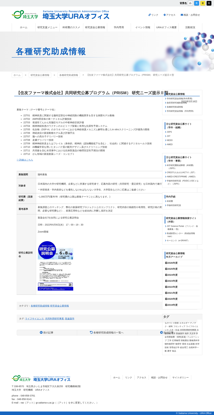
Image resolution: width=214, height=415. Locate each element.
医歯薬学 (69, 318)
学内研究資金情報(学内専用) (179, 98)
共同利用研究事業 (54, 318)
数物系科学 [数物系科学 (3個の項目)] (194, 340)
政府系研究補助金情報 (177, 103)
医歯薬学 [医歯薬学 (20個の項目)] (180, 333)
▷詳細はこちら (25, 159)
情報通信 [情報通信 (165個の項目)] (185, 340)
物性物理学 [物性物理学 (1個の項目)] (170, 344)
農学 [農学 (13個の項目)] (169, 351)
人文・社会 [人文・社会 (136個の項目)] (174, 330)
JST (168, 136)
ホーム (17, 75)
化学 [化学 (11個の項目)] (173, 333)
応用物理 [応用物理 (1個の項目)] (176, 340)
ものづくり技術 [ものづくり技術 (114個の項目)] (172, 323)
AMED (170, 144)
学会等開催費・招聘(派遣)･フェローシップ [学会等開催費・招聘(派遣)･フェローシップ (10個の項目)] (182, 337)
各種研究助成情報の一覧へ (108, 332)
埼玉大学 (25, 14)
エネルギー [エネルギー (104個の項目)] (184, 323)
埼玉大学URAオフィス (76, 14)
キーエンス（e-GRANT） (178, 240)
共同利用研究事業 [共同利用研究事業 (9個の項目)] (188, 330)
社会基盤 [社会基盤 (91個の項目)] (191, 344)
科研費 (170, 201)
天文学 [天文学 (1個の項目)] (192, 333)
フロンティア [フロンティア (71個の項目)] (179, 326)
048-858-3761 (28, 395)
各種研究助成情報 (68, 75)
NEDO (170, 140)
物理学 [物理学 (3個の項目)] (178, 344)
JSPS (169, 132)
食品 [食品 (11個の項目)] (174, 351)
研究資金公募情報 (40, 75)
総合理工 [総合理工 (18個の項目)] (184, 347)
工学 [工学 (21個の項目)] (169, 340)
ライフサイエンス (34, 318)
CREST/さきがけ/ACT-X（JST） (181, 172)
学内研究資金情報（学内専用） (181, 111)
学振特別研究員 (174, 205)
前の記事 (48, 332)
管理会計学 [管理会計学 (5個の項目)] (174, 347)
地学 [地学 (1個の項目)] (187, 333)
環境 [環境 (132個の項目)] (184, 344)
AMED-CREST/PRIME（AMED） (182, 176)
